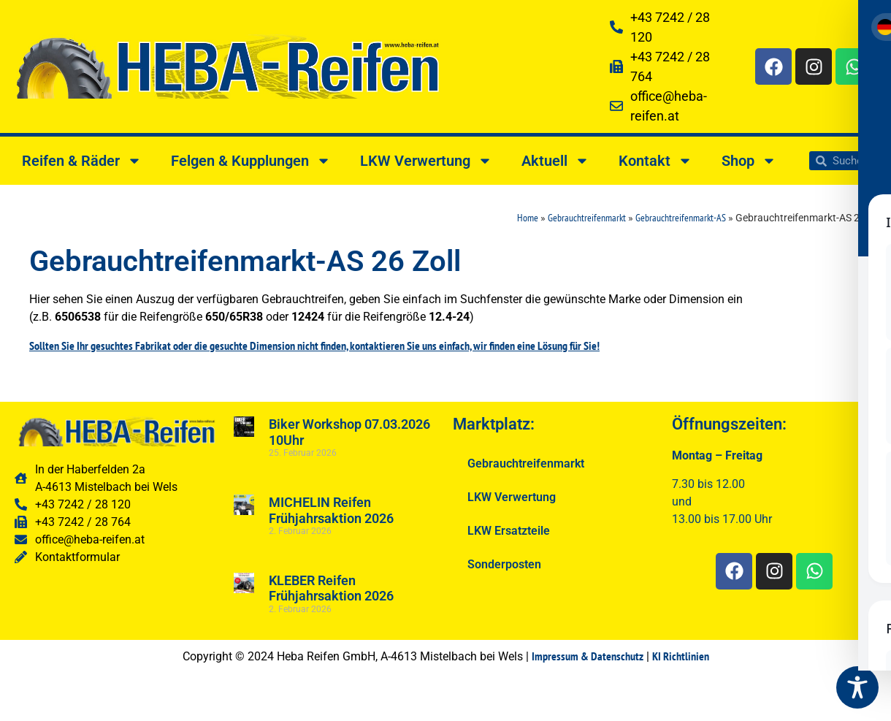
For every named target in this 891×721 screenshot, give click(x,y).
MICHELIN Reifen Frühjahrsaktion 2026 (331, 510)
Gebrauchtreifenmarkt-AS (680, 217)
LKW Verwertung (426, 160)
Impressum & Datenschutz (587, 656)
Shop (749, 160)
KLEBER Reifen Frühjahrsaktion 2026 (331, 588)
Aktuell (555, 160)
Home (527, 217)
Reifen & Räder (82, 160)
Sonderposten (504, 564)
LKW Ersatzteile (508, 531)
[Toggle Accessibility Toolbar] (857, 687)
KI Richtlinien (680, 656)
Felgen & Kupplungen (251, 160)
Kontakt (655, 160)
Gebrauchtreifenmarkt (587, 217)
